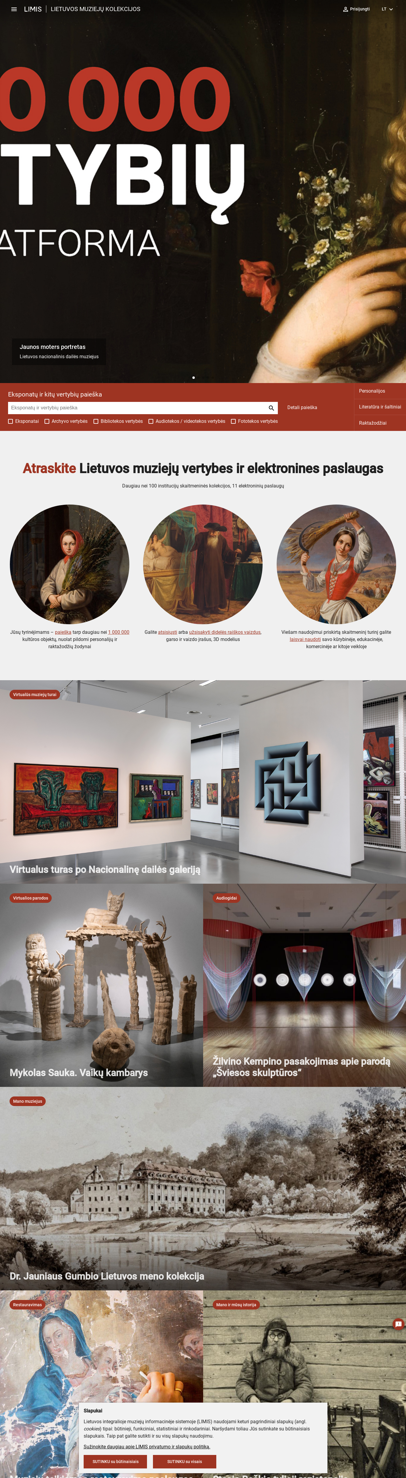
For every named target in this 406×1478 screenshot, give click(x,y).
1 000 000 (118, 632)
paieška (63, 632)
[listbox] (35, 694)
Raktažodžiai (373, 423)
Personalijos (372, 391)
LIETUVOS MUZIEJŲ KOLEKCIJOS (95, 9)
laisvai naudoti (305, 639)
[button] (193, 377)
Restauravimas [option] (27, 1305)
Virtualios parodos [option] (31, 898)
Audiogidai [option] (226, 898)
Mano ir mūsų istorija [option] (236, 1305)
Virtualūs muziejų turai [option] (35, 694)
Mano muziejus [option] (28, 1101)
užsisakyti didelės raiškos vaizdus (225, 632)
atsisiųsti (167, 632)
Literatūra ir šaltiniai (380, 407)
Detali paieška (302, 407)
